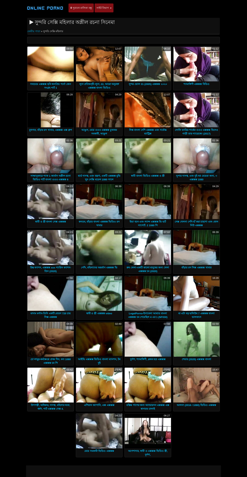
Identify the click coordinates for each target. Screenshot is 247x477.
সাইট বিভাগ (104, 7)
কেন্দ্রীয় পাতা (34, 31)
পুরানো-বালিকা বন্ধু (81, 7)
